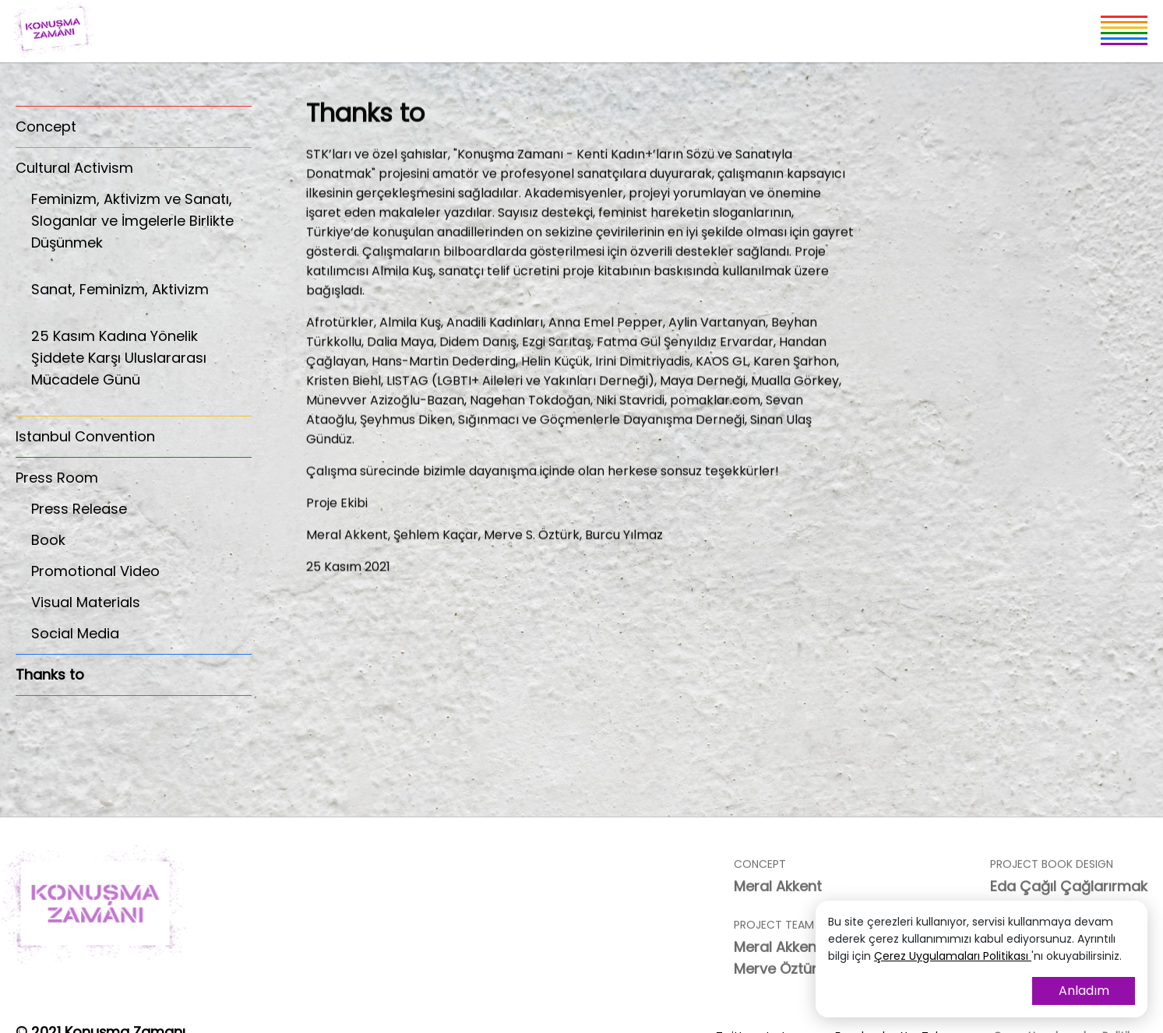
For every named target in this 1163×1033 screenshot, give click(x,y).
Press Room (57, 477)
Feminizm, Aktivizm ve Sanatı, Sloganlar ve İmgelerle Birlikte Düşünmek (141, 229)
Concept (46, 126)
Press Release (79, 508)
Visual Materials (85, 602)
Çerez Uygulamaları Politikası (952, 956)
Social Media (75, 633)
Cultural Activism (74, 167)
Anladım (1084, 991)
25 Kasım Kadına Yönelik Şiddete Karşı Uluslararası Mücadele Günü (141, 366)
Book (48, 540)
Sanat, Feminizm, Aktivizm (141, 297)
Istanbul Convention (85, 436)
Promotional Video (95, 571)
